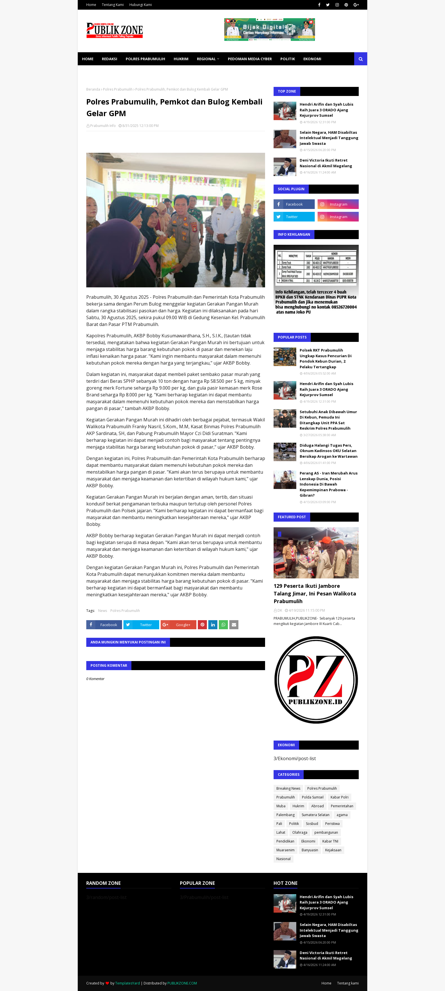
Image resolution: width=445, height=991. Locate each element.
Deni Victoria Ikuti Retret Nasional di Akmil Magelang (326, 163)
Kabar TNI (330, 841)
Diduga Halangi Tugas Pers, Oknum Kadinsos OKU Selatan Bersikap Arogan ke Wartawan (329, 451)
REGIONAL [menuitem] (206, 58)
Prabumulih (285, 797)
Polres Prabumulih (118, 89)
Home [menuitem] (87, 58)
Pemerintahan (342, 806)
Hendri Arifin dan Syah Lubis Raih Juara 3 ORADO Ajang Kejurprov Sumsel (326, 110)
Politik (294, 823)
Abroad (317, 806)
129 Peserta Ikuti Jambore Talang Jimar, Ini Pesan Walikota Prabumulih (315, 593)
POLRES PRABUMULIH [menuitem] (145, 58)
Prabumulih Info (103, 125)
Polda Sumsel (313, 797)
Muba (281, 806)
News (102, 610)
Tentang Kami (113, 4)
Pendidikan (285, 841)
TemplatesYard (127, 983)
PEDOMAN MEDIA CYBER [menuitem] (250, 58)
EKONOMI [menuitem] (312, 58)
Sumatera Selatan (315, 814)
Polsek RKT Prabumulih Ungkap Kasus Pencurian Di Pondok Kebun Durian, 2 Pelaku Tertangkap (326, 358)
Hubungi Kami (140, 4)
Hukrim (298, 806)
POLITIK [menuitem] (287, 58)
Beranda (93, 89)
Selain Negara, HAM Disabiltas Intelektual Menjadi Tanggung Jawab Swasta (329, 138)
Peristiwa (332, 823)
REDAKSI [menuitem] (109, 58)
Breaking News (288, 788)
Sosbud (312, 823)
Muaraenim (285, 850)
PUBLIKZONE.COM (182, 983)
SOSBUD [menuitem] (120, 71)
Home (91, 4)
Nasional (283, 858)
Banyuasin (310, 850)
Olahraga (299, 832)
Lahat (280, 832)
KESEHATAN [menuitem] (93, 71)
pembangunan (326, 832)
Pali (279, 823)
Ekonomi (308, 841)
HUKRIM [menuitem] (181, 58)
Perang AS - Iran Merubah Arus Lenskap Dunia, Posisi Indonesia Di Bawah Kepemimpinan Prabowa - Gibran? (329, 484)
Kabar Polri (340, 797)
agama (342, 814)
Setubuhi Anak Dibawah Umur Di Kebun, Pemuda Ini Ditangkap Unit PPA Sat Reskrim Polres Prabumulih (328, 420)
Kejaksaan (333, 850)
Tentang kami (348, 983)
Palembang (285, 814)
